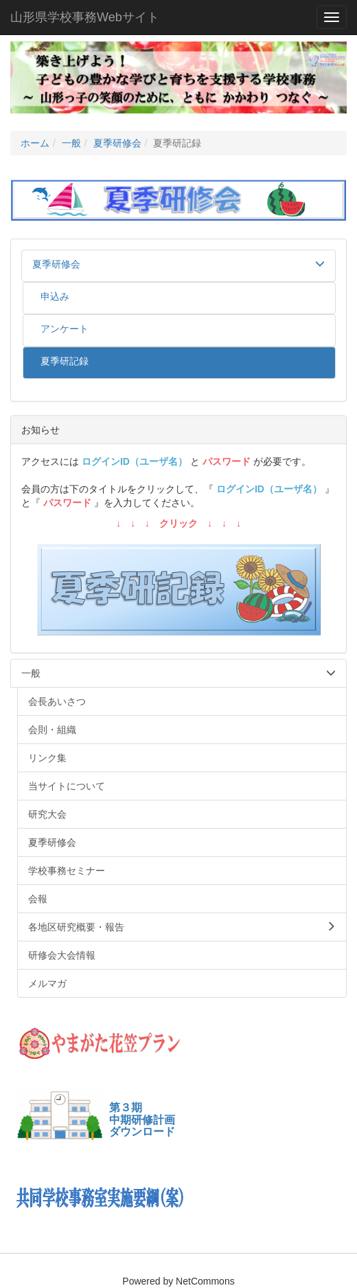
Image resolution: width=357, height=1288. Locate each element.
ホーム (35, 143)
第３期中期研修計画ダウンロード (142, 1119)
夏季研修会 (117, 143)
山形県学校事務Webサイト (84, 17)
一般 (71, 143)
